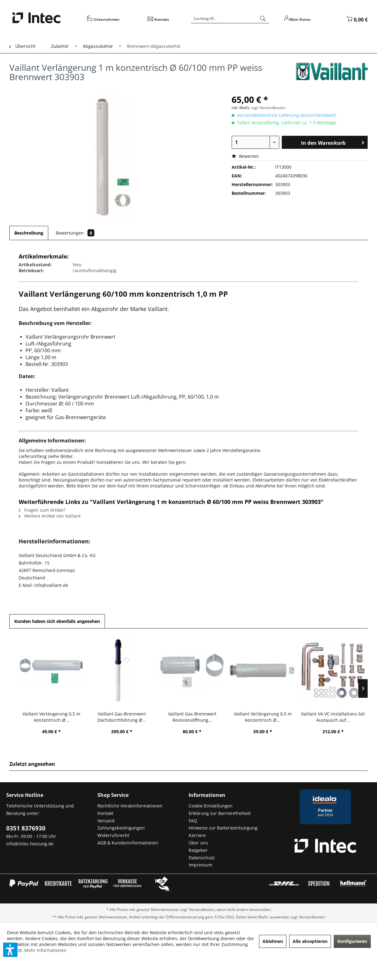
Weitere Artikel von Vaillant (50, 516)
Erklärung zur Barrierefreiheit (220, 813)
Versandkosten (202, 909)
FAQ (193, 821)
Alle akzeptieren (310, 941)
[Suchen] (263, 18)
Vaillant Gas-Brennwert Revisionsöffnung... (192, 717)
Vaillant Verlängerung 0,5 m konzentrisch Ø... (51, 717)
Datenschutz (202, 858)
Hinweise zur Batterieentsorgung (223, 828)
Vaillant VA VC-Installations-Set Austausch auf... (333, 717)
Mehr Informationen (45, 950)
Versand (106, 821)
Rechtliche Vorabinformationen (130, 806)
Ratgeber (198, 850)
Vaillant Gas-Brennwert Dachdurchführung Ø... (121, 717)
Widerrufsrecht (113, 835)
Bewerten (245, 156)
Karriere (197, 835)
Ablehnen (272, 941)
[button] (10, 950)
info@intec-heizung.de (30, 844)
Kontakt (105, 813)
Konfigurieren (352, 941)
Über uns (198, 843)
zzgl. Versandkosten (268, 107)
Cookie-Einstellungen (211, 806)
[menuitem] (113, 21)
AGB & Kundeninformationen (127, 843)
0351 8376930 (25, 828)
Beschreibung (28, 233)
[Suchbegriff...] (230, 18)
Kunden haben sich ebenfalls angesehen (57, 621)
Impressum (200, 865)
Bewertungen (75, 232)
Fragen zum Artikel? (42, 510)
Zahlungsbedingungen (121, 828)
